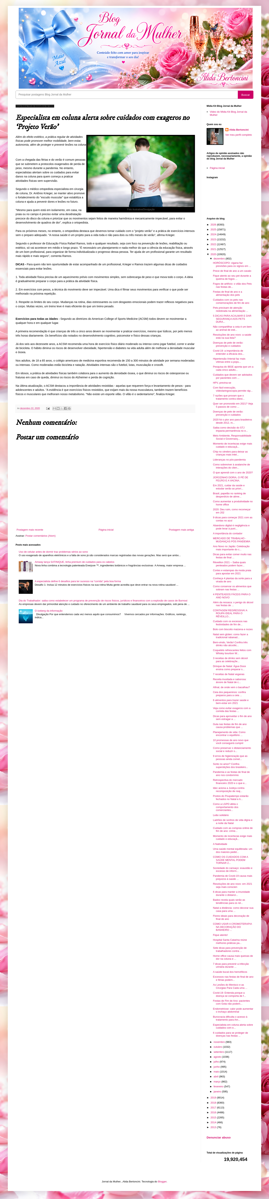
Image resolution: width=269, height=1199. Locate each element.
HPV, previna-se (222, 382)
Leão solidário (221, 815)
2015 (214, 1117)
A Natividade (220, 844)
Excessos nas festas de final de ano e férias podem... (233, 978)
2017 (214, 1107)
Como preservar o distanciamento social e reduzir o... (232, 749)
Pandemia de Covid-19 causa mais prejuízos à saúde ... (232, 877)
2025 (214, 229)
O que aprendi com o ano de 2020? (233, 472)
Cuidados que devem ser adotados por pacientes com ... (232, 376)
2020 (214, 254)
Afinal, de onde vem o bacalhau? (231, 687)
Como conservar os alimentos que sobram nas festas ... (232, 588)
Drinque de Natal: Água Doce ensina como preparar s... (229, 668)
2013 (214, 1127)
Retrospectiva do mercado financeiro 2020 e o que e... (230, 782)
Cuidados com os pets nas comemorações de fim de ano (231, 301)
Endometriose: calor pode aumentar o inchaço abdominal (233, 1010)
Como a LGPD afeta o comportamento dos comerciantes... (225, 807)
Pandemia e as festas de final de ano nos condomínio (231, 774)
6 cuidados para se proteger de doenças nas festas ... (230, 1034)
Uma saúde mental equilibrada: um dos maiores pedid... (232, 850)
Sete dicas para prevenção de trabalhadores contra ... (230, 949)
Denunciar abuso (219, 1137)
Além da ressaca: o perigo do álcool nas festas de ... (233, 604)
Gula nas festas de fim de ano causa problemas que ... (230, 726)
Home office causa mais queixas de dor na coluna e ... (233, 957)
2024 (214, 234)
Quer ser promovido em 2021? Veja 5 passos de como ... (233, 405)
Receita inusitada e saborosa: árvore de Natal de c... (229, 681)
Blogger (162, 1181)
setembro (219, 1051)
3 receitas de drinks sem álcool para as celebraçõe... (230, 660)
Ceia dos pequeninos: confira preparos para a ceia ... (229, 694)
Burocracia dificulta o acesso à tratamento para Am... (230, 1018)
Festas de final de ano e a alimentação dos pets (227, 293)
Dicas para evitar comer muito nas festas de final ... (232, 556)
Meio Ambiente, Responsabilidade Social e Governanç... (232, 437)
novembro (220, 1041)
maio (217, 1071)
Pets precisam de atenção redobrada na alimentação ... (230, 309)
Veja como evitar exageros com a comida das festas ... (231, 710)
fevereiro (219, 1086)
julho (217, 1061)
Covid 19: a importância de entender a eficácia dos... (228, 352)
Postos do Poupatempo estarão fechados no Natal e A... (230, 798)
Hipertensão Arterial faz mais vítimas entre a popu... (229, 360)
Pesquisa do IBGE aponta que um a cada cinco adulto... (233, 368)
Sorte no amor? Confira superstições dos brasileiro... (230, 766)
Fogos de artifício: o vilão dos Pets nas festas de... (232, 285)
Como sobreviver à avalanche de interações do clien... (231, 466)
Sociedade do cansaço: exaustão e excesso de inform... (232, 870)
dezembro (220, 258)
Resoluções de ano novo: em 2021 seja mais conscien (232, 885)
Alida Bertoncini (239, 129)
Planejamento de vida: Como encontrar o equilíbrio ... (229, 734)
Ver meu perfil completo (238, 134)
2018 (214, 1102)
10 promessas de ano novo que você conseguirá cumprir (230, 742)
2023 (214, 239)
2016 (214, 1112)
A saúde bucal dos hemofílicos (230, 971)
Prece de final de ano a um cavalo (232, 270)
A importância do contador (227, 533)
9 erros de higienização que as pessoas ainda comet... (230, 757)
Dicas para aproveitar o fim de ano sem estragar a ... (232, 718)
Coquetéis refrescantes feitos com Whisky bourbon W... (232, 652)
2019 (214, 1097)
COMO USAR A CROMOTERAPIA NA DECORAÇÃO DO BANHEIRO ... (232, 926)
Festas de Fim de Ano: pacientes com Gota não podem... (231, 1002)
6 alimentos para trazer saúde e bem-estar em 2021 (231, 702)
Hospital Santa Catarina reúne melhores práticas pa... (230, 941)
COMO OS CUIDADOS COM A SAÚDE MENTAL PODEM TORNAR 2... (230, 859)
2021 (214, 249)
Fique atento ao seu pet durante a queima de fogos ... (232, 277)
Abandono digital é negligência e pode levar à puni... (231, 527)
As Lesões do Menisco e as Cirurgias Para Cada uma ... (230, 986)
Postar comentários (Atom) (41, 535)
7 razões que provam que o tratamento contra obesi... (228, 397)
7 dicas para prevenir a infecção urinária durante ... (231, 965)
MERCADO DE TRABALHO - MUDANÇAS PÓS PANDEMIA (231, 540)
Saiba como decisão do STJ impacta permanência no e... (230, 429)
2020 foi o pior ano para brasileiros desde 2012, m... (232, 421)
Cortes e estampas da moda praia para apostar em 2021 (232, 572)
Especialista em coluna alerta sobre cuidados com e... (233, 1026)
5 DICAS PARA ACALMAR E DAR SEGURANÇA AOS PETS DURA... (232, 318)
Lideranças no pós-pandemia (229, 459)
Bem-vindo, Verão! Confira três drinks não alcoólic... (230, 644)
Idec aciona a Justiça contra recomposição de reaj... (228, 790)
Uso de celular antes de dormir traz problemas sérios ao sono (53, 551)
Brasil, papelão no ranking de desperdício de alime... (229, 495)
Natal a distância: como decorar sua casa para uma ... (233, 909)
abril (216, 1076)
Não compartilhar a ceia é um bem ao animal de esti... (232, 328)
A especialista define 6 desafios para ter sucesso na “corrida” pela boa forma (78, 581)
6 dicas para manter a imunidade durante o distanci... (231, 893)
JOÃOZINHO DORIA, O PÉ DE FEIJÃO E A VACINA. (230, 479)
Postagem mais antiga (181, 529)
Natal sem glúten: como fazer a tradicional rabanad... (230, 636)
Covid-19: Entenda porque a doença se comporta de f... (229, 994)
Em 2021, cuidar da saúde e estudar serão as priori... (229, 487)
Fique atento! (220, 935)
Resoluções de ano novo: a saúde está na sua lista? (232, 336)
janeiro (218, 1091)
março (217, 1081)
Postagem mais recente (30, 529)
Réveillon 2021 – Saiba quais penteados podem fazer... (229, 564)
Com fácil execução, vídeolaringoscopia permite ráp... (233, 389)
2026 (214, 224)
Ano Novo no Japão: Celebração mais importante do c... (231, 548)
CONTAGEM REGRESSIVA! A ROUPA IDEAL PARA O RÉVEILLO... (230, 613)
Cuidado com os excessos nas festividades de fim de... (230, 623)
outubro (218, 1046)
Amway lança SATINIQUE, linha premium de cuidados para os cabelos (74, 561)
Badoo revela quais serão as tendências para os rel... (229, 901)
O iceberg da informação (48, 610)
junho (217, 1066)
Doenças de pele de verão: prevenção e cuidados (228, 344)
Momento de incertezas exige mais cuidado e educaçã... (232, 445)
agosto (218, 1056)
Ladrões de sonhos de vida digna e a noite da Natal (232, 822)
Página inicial (106, 529)
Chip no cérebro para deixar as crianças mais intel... (230, 453)
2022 (214, 244)
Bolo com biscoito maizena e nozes (233, 629)
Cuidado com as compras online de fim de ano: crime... (233, 830)
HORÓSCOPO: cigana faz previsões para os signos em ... (232, 264)
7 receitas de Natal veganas (228, 674)
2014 (214, 1122)
